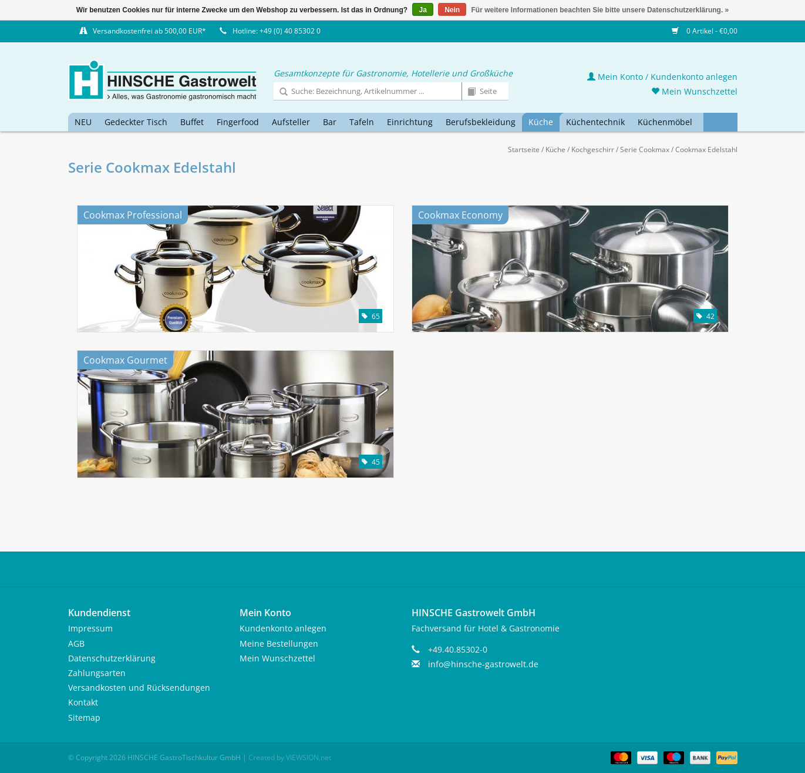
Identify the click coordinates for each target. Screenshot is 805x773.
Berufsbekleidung (481, 121)
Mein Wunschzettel (694, 91)
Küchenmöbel (665, 121)
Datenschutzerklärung (112, 658)
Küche (540, 121)
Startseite (524, 149)
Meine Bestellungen (279, 643)
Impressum (90, 628)
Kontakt (83, 702)
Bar (329, 121)
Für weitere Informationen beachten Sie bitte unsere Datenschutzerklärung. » (600, 10)
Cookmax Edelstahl (706, 149)
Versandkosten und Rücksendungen (139, 687)
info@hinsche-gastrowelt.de (483, 664)
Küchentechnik (595, 121)
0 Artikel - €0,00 (704, 31)
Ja (422, 10)
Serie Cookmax (644, 149)
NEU (83, 121)
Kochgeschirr (592, 149)
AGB (76, 643)
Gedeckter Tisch (136, 121)
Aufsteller (291, 121)
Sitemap (84, 717)
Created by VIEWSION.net (289, 757)
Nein (452, 10)
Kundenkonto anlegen (283, 628)
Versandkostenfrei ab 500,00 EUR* (149, 31)
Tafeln (361, 121)
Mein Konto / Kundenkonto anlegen (662, 76)
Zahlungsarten (97, 672)
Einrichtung (410, 121)
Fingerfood (238, 121)
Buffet (192, 121)
